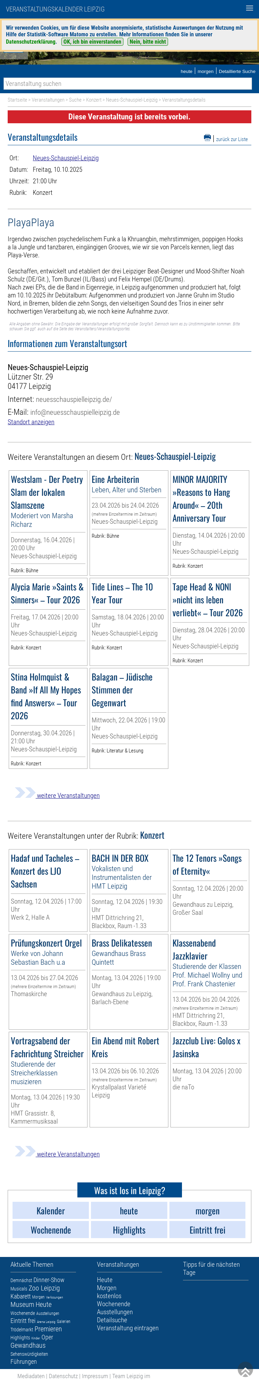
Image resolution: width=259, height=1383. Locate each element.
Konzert (93, 100)
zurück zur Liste (232, 139)
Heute (44, 1304)
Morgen (38, 1297)
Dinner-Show (48, 1279)
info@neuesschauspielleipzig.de (75, 412)
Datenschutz (63, 1376)
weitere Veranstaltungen (57, 796)
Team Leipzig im (131, 1376)
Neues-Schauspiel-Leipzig (132, 100)
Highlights (20, 1337)
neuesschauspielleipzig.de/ (74, 399)
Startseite (17, 100)
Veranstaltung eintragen (128, 1328)
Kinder (35, 1338)
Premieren (48, 1329)
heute (186, 71)
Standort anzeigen (31, 422)
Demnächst (21, 1280)
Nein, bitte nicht (148, 41)
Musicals (18, 1289)
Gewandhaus (28, 1345)
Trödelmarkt (21, 1329)
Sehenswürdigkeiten (29, 1354)
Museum (22, 1304)
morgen (206, 71)
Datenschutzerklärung (30, 41)
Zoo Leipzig (44, 1288)
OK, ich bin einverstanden (92, 41)
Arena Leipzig (46, 1322)
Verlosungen (54, 1297)
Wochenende (22, 1313)
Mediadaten (31, 1376)
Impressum (95, 1376)
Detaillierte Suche (237, 71)
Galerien (63, 1321)
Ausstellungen (47, 1313)
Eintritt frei (23, 1320)
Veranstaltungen (48, 100)
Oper (47, 1337)
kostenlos (109, 1296)
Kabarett (20, 1296)
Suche (75, 100)
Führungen (23, 1361)
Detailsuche (112, 1320)
